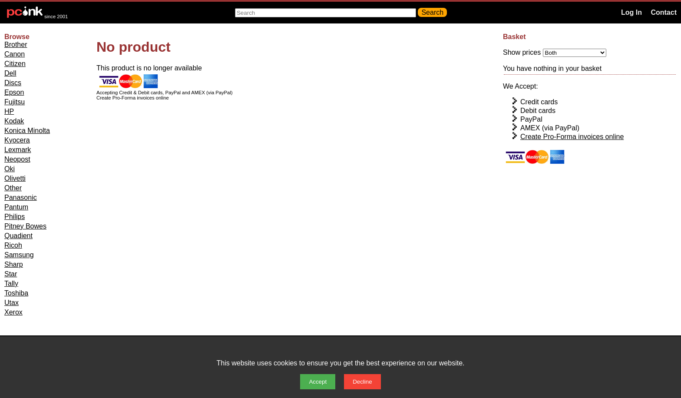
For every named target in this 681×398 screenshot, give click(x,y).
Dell (10, 73)
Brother (15, 44)
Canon (14, 54)
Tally (11, 283)
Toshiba (16, 293)
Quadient (18, 235)
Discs (12, 82)
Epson (14, 92)
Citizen (15, 63)
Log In (631, 12)
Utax (11, 302)
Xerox (13, 312)
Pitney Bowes (25, 226)
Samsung (19, 255)
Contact (664, 12)
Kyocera (17, 140)
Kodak (14, 121)
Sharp (13, 264)
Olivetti (15, 178)
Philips (14, 216)
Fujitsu (14, 102)
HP (9, 111)
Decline (362, 381)
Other (13, 188)
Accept (318, 381)
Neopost (17, 159)
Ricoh (13, 245)
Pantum (16, 207)
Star (10, 274)
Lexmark (17, 149)
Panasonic (20, 197)
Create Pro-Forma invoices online (572, 136)
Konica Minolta (27, 130)
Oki (9, 168)
